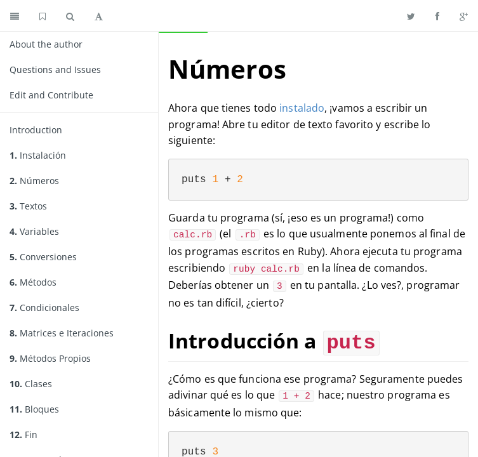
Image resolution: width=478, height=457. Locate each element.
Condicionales (44, 307)
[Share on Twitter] (411, 16)
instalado (301, 108)
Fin (23, 434)
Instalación (38, 155)
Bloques (34, 409)
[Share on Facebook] (437, 16)
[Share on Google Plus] (463, 16)
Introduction (36, 130)
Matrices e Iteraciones (62, 333)
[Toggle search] (70, 16)
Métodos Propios (50, 358)
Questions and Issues (55, 69)
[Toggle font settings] (98, 16)
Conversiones (43, 257)
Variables (34, 231)
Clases (31, 384)
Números (34, 181)
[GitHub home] (42, 16)
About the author (46, 44)
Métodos (33, 282)
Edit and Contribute (51, 95)
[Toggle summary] (14, 16)
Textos (28, 206)
